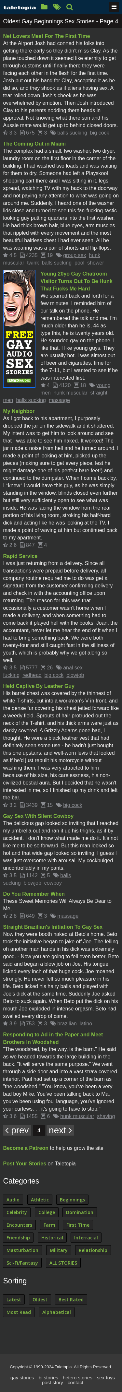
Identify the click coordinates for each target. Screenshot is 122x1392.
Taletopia (63, 1366)
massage (59, 400)
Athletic (40, 1200)
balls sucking (72, 133)
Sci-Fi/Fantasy (22, 1263)
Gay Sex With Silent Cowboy (38, 816)
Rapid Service (20, 556)
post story (52, 1382)
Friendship (18, 1237)
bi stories (48, 1377)
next (60, 1130)
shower (95, 262)
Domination (79, 1212)
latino (86, 1023)
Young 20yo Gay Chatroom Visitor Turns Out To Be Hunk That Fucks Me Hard (77, 281)
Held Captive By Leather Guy (39, 686)
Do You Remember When (34, 894)
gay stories (22, 1377)
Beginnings (72, 1200)
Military (59, 1250)
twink (33, 262)
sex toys (106, 1377)
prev (17, 1130)
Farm (49, 1225)
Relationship (93, 1250)
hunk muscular (71, 392)
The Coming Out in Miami (34, 144)
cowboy (53, 883)
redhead (32, 675)
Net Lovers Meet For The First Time (46, 36)
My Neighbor (18, 411)
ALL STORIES (63, 1263)
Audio (13, 1200)
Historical (52, 1237)
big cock (99, 133)
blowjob (75, 675)
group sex (74, 255)
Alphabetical (56, 1312)
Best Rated (71, 1299)
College (46, 1212)
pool (79, 262)
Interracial (86, 1237)
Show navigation (114, 7)
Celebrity (17, 1212)
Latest (14, 1299)
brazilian (67, 1023)
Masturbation (22, 1250)
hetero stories (77, 1377)
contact (75, 1382)
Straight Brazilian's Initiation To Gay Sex (52, 927)
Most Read (19, 1312)
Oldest (40, 1299)
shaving (106, 1116)
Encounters (19, 1225)
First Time (77, 1225)
